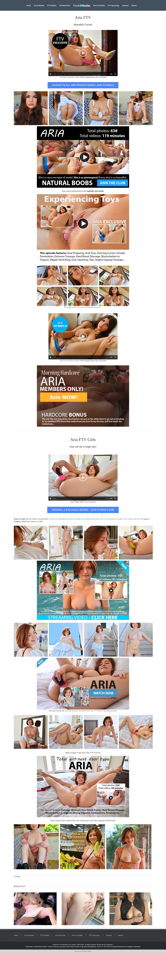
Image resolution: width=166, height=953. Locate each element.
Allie (41, 521)
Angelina (17, 521)
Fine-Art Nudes (77, 935)
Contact (73, 944)
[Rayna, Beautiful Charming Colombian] (130, 893)
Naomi (33, 521)
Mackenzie (26, 521)
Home (16, 935)
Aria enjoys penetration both (83, 191)
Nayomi (146, 519)
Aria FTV (83, 17)
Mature (120, 935)
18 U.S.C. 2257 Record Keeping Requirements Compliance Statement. (119, 946)
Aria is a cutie (19, 519)
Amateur (109, 935)
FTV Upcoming (94, 935)
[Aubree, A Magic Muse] (83, 893)
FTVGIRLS (17, 877)
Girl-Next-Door (60, 935)
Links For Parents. (53, 946)
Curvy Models (29, 935)
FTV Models (44, 935)
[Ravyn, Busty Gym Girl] (35, 893)
